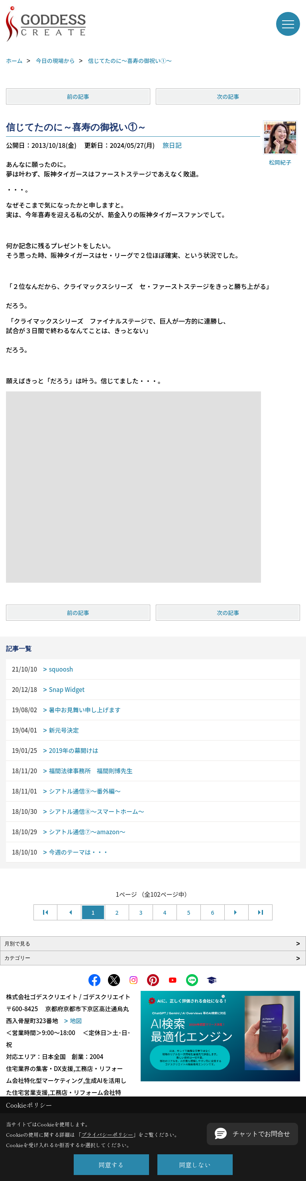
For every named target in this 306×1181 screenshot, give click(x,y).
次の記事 (228, 96)
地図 (76, 1020)
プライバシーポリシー (107, 1134)
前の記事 (78, 96)
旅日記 (172, 145)
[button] (252, 1134)
